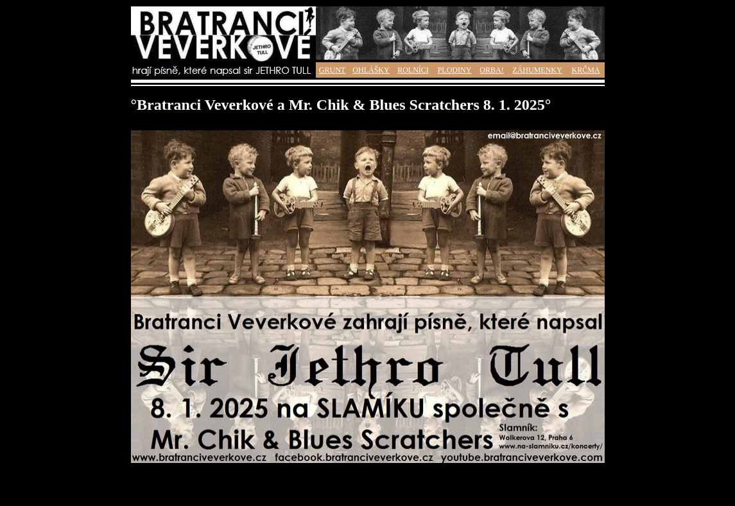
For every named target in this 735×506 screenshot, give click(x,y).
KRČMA (585, 69)
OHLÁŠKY (370, 69)
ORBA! (491, 69)
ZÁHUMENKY (537, 69)
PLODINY (455, 69)
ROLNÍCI (413, 69)
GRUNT (332, 69)
